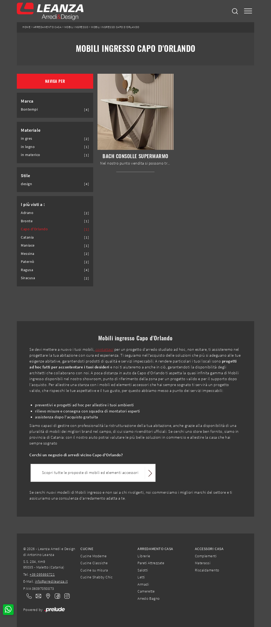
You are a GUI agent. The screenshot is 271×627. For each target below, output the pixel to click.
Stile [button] (25, 175)
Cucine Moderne (93, 556)
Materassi (203, 562)
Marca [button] (27, 101)
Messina (27, 253)
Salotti (143, 570)
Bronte (27, 221)
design (26, 184)
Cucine (86, 548)
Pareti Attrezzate (151, 562)
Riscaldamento (207, 570)
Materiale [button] (31, 130)
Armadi (143, 584)
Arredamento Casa (47, 27)
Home (26, 27)
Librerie (144, 556)
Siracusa (28, 278)
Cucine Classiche (94, 562)
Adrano (27, 213)
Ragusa (27, 270)
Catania (27, 237)
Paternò (27, 261)
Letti (141, 577)
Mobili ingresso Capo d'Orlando (115, 27)
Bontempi (29, 109)
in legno (28, 147)
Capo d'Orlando (34, 229)
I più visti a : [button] (33, 204)
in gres (26, 138)
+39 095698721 (42, 574)
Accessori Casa (209, 548)
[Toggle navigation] (248, 11)
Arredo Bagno (148, 598)
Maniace (28, 245)
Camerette (146, 591)
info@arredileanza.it (51, 581)
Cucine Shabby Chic (96, 577)
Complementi (206, 556)
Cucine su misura (94, 570)
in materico (30, 155)
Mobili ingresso (76, 27)
